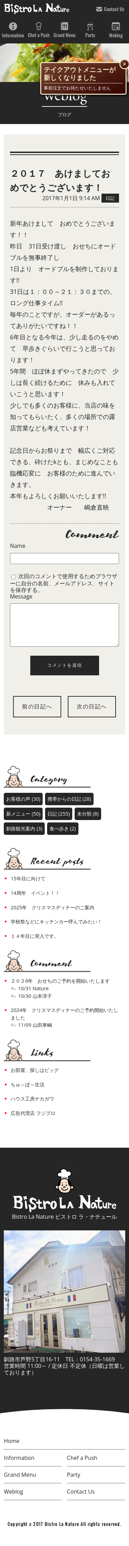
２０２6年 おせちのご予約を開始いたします (60, 989)
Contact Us (110, 9)
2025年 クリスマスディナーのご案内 (52, 915)
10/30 (24, 1004)
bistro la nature (36, 8)
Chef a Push (38, 30)
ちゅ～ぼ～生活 (27, 1092)
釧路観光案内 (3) (24, 836)
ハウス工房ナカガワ (32, 1107)
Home (11, 1449)
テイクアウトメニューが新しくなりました (80, 73)
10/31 (24, 996)
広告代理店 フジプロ (33, 1121)
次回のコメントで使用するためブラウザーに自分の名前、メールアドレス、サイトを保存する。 (63, 582)
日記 (110, 198)
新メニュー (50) (23, 822)
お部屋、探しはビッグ (35, 1078)
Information (12, 30)
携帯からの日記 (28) (69, 807)
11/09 (24, 1033)
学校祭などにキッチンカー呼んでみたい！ (56, 929)
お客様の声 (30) (23, 807)
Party (90, 30)
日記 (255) (58, 822)
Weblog (115, 30)
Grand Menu (64, 30)
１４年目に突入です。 (35, 944)
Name (17, 546)
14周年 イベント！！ (35, 901)
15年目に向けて (28, 886)
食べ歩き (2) (63, 836)
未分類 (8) (87, 822)
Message (21, 596)
